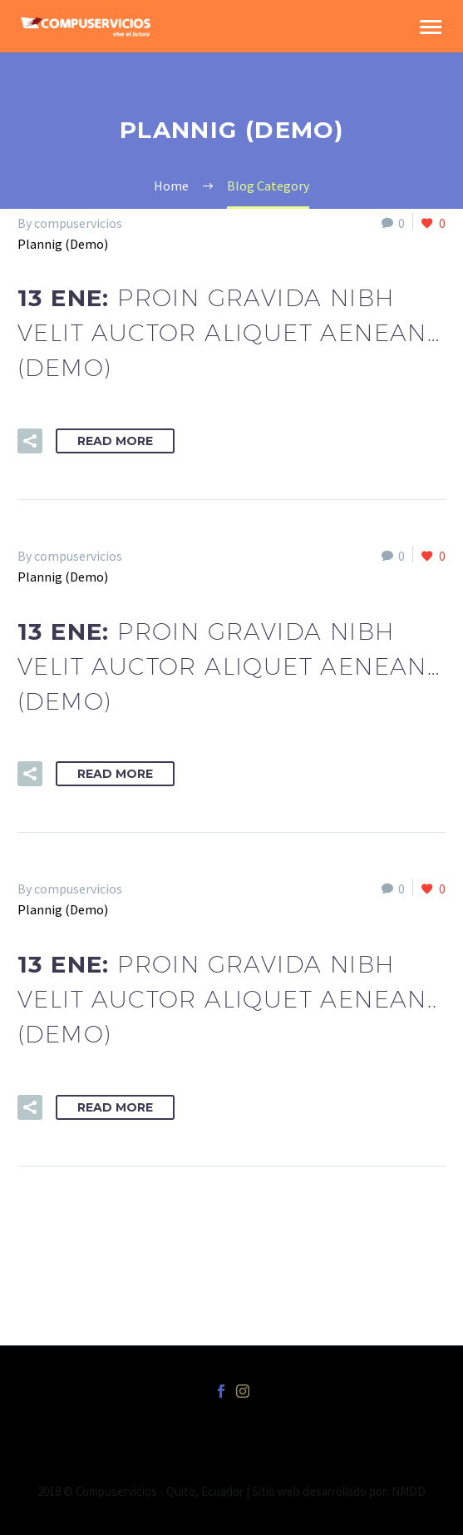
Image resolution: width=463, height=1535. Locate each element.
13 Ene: (228, 332)
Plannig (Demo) (62, 243)
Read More (115, 440)
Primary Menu (430, 27)
